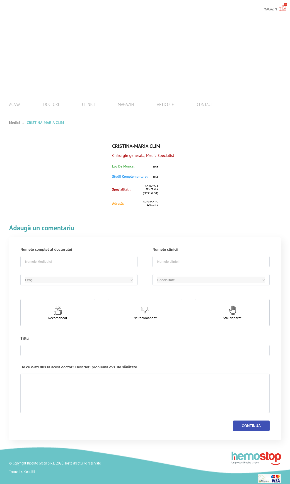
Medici (14, 122)
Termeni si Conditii (22, 471)
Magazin (126, 104)
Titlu (24, 338)
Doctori (51, 104)
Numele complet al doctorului (46, 249)
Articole (165, 104)
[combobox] (79, 261)
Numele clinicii (165, 249)
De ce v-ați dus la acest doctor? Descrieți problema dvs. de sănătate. (79, 367)
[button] (57, 312)
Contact (205, 104)
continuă (251, 426)
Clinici (88, 104)
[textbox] (79, 261)
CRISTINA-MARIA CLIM (45, 122)
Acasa (14, 104)
